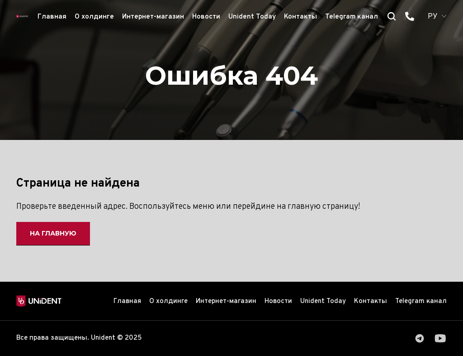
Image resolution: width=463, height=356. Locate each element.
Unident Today (252, 17)
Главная (52, 17)
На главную (53, 233)
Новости (206, 17)
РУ (433, 16)
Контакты (300, 17)
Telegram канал (351, 17)
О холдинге (94, 17)
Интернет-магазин (153, 17)
